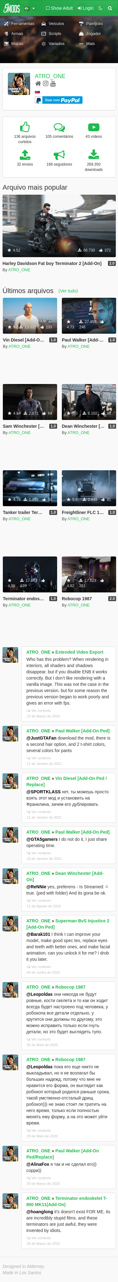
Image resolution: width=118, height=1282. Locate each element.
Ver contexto (39, 710)
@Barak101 (38, 934)
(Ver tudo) (68, 290)
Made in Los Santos (22, 1272)
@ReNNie (36, 886)
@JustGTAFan (41, 738)
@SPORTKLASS (43, 791)
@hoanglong (39, 1211)
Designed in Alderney (23, 1266)
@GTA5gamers (42, 839)
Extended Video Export (79, 652)
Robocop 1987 (70, 987)
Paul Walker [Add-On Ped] (82, 730)
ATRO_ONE (50, 76)
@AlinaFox (37, 1164)
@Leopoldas (39, 994)
